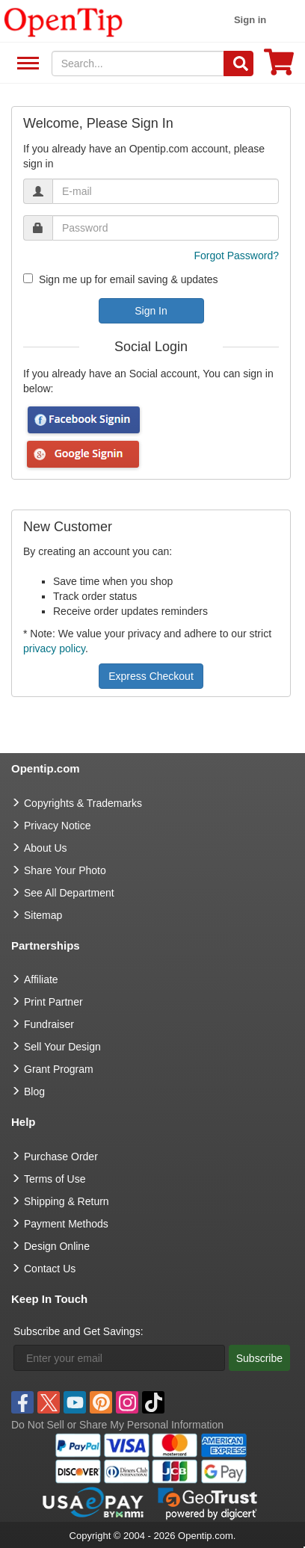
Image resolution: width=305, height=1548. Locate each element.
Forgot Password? (236, 255)
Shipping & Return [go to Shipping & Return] (66, 1201)
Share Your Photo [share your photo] (65, 870)
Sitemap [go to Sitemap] (43, 915)
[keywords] (138, 63)
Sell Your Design (62, 1047)
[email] (165, 191)
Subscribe (259, 1358)
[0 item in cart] (279, 67)
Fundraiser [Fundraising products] (49, 1024)
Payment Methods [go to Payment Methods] (66, 1224)
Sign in (250, 19)
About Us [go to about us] (45, 848)
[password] (165, 228)
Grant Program (58, 1069)
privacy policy (54, 648)
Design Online (57, 1246)
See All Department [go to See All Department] (69, 893)
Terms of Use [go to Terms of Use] (54, 1179)
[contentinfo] (63, 21)
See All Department (26, 64)
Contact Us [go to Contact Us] (50, 1269)
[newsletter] (28, 278)
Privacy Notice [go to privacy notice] (57, 826)
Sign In (151, 311)
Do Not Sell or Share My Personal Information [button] (117, 1425)
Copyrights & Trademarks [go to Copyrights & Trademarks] (83, 803)
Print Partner (53, 1002)
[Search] (238, 63)
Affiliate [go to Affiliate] (41, 979)
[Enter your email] (119, 1358)
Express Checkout (151, 676)
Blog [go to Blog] (34, 1091)
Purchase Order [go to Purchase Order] (61, 1156)
